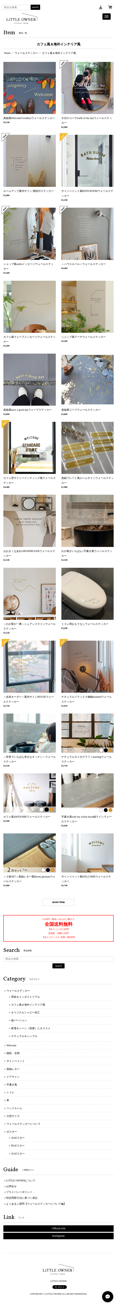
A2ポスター (18, 1153)
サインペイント (16, 1061)
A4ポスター (18, 1137)
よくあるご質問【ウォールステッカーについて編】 (36, 1203)
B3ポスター (18, 1145)
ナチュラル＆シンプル (24, 1036)
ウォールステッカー (26, 53)
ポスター (12, 1131)
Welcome (11, 1045)
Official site (58, 1228)
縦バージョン (19, 1020)
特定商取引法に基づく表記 (22, 1198)
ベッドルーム (14, 1108)
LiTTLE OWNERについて (20, 1180)
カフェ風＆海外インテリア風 (28, 1004)
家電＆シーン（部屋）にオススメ (30, 1028)
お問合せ (11, 1186)
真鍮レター (13, 1069)
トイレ (10, 1092)
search (35, 7)
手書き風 (12, 1084)
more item (58, 902)
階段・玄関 (13, 1053)
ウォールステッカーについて (23, 1124)
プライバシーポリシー (19, 1192)
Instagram (58, 1236)
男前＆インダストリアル (25, 997)
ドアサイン (13, 1076)
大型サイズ (13, 1116)
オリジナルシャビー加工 (25, 1012)
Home (7, 53)
